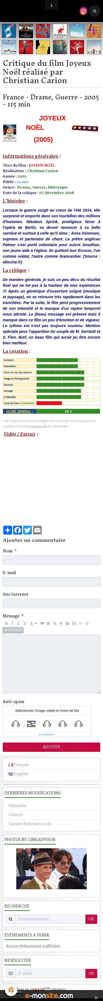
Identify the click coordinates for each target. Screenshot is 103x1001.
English (19, 774)
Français (19, 765)
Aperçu (13, 630)
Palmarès (17, 806)
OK (91, 919)
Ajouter (51, 747)
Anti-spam (13, 702)
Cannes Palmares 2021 (30, 824)
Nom (7, 551)
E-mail (9, 573)
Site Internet (16, 594)
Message (11, 616)
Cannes (16, 815)
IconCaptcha (46, 734)
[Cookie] (11, 990)
